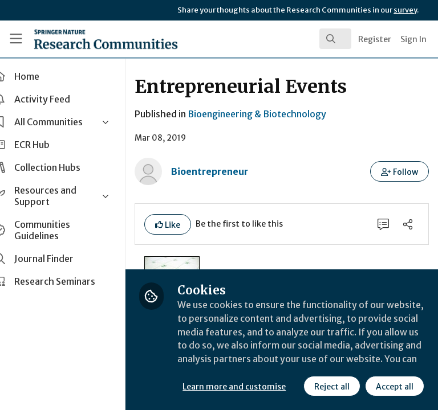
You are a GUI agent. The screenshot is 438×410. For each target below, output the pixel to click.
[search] (335, 38)
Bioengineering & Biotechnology (277, 114)
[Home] (80, 39)
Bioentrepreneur (230, 171)
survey (405, 10)
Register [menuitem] (374, 39)
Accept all (294, 387)
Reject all (231, 387)
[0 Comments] (382, 224)
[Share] (407, 224)
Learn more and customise (254, 361)
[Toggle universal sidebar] (16, 39)
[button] (400, 171)
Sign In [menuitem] (413, 39)
